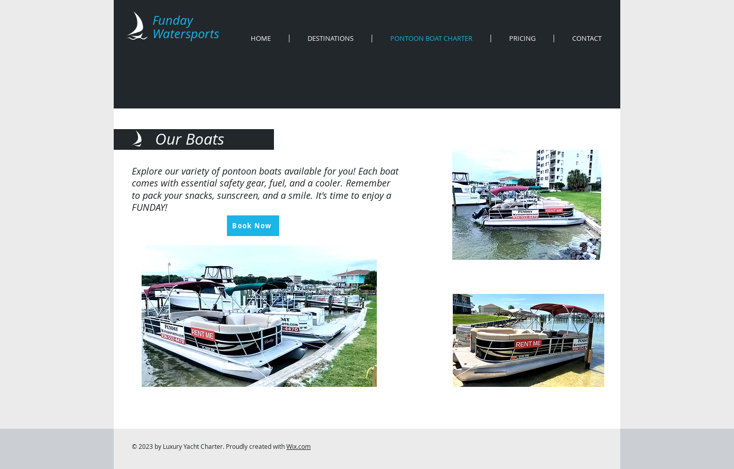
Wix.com (298, 446)
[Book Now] (253, 225)
